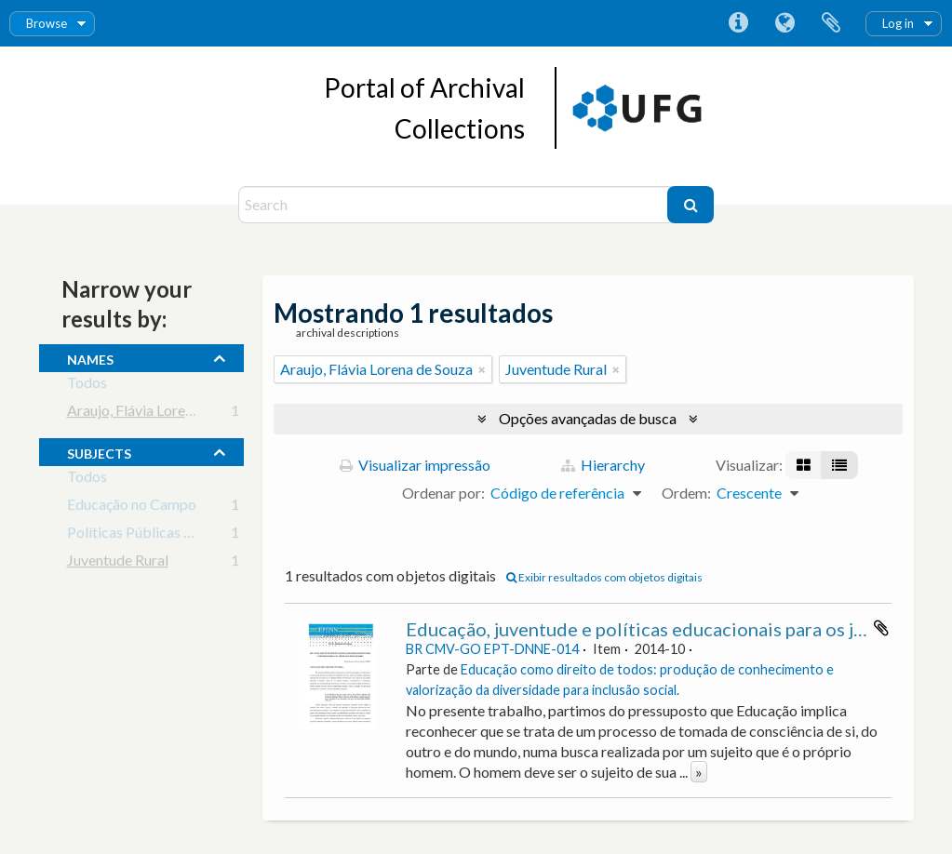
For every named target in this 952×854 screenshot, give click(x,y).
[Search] (455, 204)
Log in (898, 23)
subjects (99, 451)
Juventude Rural (117, 563)
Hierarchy (603, 465)
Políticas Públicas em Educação (167, 535)
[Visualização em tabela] (839, 465)
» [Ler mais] (699, 772)
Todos (87, 385)
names (90, 357)
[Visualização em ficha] (803, 465)
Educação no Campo (131, 507)
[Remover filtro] (482, 369)
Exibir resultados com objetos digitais (604, 577)
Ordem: (686, 492)
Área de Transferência (831, 23)
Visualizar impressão (415, 465)
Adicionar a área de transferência (881, 628)
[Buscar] (690, 204)
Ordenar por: (443, 492)
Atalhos (738, 23)
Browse (46, 23)
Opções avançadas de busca (587, 418)
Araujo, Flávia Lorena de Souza (163, 413)
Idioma (784, 23)
